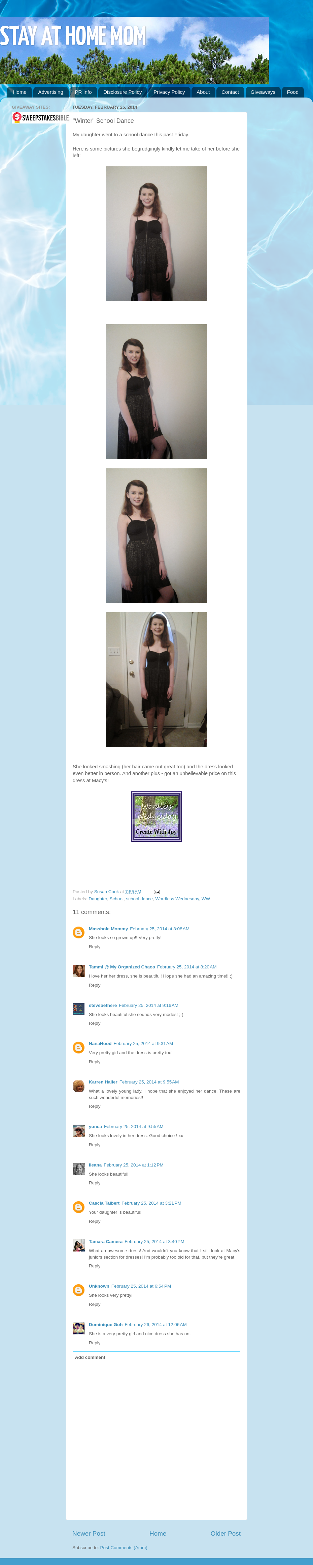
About (203, 92)
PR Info (83, 92)
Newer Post (88, 1533)
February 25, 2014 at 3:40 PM (154, 1241)
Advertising (50, 92)
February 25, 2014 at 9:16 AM (148, 1005)
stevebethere (103, 1005)
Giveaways (263, 92)
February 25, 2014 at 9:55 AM (149, 1081)
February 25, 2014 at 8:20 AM (187, 966)
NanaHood (100, 1043)
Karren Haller (103, 1081)
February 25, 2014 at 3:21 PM (151, 1203)
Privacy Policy (169, 92)
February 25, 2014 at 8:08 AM (159, 928)
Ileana (95, 1165)
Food (293, 92)
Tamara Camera (106, 1241)
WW (206, 898)
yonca (95, 1126)
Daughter (98, 898)
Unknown (99, 1286)
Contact (230, 92)
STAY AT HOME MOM (73, 37)
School (117, 898)
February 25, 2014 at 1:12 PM (133, 1165)
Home (20, 92)
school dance (139, 898)
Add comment (90, 1357)
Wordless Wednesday (177, 898)
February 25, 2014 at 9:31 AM (143, 1043)
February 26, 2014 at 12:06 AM (156, 1324)
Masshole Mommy (108, 928)
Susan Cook (107, 891)
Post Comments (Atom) (123, 1547)
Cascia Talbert (104, 1203)
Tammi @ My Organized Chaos (122, 966)
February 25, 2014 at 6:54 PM (141, 1286)
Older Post (226, 1533)
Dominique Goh (106, 1324)
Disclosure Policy (122, 92)
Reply (95, 946)
